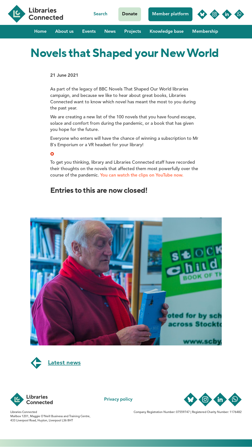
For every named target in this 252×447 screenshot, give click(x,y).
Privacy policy (118, 399)
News (110, 31)
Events (89, 31)
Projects (132, 31)
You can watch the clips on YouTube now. (141, 175)
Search (100, 14)
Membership (205, 31)
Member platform (170, 14)
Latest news (64, 363)
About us (64, 31)
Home (40, 31)
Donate (129, 14)
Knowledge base (167, 31)
